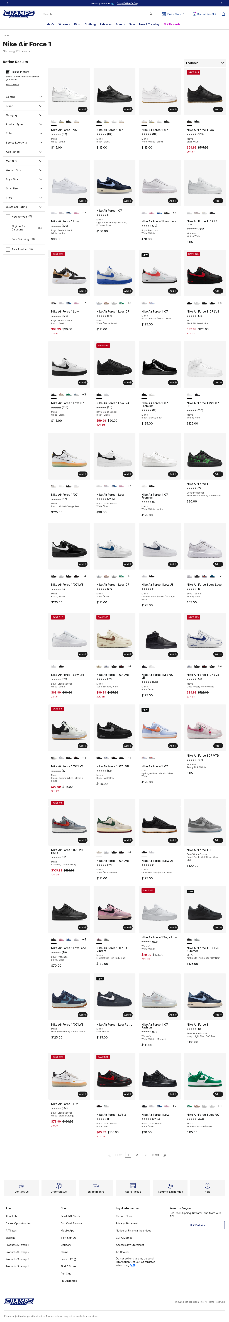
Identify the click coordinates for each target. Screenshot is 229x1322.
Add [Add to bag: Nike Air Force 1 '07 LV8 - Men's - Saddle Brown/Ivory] (127, 654)
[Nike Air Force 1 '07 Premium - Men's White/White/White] (152, 395)
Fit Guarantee (69, 1280)
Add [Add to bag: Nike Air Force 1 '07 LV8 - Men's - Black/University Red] (218, 290)
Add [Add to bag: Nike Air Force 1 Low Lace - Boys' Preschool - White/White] (173, 200)
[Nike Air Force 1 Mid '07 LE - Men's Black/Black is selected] (144, 666)
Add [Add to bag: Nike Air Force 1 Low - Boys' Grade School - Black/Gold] (82, 290)
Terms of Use (124, 1216)
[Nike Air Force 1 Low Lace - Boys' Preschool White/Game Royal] (159, 213)
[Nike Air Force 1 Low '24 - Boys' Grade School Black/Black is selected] (99, 395)
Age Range (24, 151)
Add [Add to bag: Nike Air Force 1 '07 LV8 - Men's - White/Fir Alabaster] (127, 840)
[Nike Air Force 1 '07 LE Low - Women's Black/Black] (212, 213)
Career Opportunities (18, 1223)
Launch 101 (68, 1259)
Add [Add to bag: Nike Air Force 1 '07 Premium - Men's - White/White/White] (173, 474)
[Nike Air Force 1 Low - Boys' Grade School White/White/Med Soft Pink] (61, 213)
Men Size (24, 161)
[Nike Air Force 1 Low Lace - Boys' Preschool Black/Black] (167, 213)
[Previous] (7, 3)
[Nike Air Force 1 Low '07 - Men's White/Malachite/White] (121, 303)
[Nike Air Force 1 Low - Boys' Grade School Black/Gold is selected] (54, 303)
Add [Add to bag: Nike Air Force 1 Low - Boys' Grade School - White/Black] (127, 474)
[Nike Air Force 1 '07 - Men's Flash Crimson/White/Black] (152, 758)
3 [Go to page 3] (146, 1155)
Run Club (66, 1273)
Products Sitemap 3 (17, 1259)
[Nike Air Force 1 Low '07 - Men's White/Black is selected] (54, 395)
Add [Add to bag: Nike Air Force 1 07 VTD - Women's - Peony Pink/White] (218, 745)
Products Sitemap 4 (17, 1266)
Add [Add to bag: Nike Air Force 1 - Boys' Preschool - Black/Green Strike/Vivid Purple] (218, 474)
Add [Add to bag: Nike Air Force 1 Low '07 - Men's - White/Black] (82, 382)
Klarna (64, 1252)
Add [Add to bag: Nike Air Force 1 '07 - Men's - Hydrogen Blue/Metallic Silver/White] (173, 745)
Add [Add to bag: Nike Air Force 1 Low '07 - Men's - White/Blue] (127, 564)
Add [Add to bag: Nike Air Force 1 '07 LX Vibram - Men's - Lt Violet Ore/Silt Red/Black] (127, 927)
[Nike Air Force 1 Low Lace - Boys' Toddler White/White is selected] (189, 576)
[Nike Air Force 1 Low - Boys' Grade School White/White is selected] (54, 213)
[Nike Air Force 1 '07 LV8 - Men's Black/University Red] (76, 576)
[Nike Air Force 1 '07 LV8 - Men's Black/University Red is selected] (189, 303)
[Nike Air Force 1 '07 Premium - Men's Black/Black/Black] (152, 486)
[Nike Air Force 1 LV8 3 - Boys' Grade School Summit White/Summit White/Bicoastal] (106, 1106)
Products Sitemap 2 (17, 1252)
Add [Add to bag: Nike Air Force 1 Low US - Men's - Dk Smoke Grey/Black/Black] (173, 840)
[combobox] (98, 14)
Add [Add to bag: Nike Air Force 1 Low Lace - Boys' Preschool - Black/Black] (82, 927)
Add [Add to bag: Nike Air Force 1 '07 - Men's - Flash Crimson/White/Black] (173, 290)
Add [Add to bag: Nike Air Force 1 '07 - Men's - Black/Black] (127, 109)
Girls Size (24, 188)
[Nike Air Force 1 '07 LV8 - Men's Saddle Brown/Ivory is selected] (99, 666)
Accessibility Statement (130, 1244)
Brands (120, 24)
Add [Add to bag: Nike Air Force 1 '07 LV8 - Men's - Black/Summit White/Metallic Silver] (82, 745)
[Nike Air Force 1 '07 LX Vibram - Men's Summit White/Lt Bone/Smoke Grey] (106, 940)
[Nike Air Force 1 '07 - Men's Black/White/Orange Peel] (61, 122)
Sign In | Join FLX (204, 14)
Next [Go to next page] (155, 1155)
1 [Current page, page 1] (128, 1155)
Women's (64, 24)
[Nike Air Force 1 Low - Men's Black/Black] (197, 122)
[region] (114, 3)
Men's (50, 24)
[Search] (98, 14)
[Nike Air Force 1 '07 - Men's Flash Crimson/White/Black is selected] (144, 303)
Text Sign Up (68, 1237)
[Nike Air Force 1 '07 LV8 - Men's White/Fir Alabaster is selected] (99, 852)
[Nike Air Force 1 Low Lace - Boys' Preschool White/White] (76, 940)
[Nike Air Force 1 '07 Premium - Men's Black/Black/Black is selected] (144, 395)
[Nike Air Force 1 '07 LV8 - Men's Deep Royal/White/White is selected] (189, 666)
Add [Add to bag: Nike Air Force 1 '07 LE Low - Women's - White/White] (218, 200)
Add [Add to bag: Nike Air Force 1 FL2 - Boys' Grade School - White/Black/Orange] (82, 1094)
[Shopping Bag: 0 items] (223, 13)
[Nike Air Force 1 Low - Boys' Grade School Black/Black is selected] (144, 1106)
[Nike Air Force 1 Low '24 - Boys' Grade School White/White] (106, 395)
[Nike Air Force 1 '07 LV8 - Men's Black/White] (212, 303)
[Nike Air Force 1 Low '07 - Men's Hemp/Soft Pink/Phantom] (106, 303)
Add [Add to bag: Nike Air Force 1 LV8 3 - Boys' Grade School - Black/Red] (127, 1094)
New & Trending (149, 24)
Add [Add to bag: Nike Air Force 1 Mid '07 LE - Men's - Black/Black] (173, 654)
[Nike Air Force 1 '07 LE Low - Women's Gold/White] (204, 213)
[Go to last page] (165, 1154)
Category (24, 115)
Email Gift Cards (70, 1216)
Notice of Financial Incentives (133, 1230)
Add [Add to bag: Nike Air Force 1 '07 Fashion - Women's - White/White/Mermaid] (173, 1014)
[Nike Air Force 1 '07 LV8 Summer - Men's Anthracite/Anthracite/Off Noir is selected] (189, 940)
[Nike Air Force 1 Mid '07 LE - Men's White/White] (152, 666)
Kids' (77, 24)
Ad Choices (123, 1252)
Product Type (24, 124)
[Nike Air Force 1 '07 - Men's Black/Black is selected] (99, 122)
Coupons (66, 1244)
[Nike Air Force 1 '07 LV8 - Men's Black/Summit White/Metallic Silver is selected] (54, 758)
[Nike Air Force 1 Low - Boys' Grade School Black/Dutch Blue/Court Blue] (69, 213)
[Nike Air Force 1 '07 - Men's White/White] (114, 122)
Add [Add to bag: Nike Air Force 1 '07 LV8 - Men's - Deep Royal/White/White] (218, 654)
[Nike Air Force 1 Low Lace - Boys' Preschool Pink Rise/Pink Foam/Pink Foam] (152, 213)
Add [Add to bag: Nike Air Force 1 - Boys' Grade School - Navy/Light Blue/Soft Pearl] (218, 1014)
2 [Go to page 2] (137, 1155)
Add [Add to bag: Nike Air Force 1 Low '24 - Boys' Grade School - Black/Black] (127, 382)
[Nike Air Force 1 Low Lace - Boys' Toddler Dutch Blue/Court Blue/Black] (212, 576)
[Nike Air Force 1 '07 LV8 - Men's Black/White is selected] (54, 576)
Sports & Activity (24, 142)
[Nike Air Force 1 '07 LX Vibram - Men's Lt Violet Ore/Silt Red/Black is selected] (99, 940)
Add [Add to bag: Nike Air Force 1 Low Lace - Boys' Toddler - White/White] (218, 564)
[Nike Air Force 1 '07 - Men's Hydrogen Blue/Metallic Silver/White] (152, 303)
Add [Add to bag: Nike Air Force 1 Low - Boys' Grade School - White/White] (82, 200)
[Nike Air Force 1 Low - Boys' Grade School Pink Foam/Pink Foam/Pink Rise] (76, 213)
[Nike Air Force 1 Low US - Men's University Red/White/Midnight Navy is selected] (144, 576)
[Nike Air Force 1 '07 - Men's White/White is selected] (54, 122)
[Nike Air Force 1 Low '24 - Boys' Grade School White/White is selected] (54, 666)
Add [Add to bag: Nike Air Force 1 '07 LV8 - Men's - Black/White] (82, 564)
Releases (106, 24)
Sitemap (10, 1237)
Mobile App (67, 1230)
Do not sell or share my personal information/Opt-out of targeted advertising (135, 1261)
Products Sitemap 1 (17, 1244)
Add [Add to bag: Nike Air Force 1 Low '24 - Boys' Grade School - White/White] (82, 654)
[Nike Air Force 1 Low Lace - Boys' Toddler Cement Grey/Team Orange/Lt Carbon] (204, 576)
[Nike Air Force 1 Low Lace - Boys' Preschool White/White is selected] (144, 213)
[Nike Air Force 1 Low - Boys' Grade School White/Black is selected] (99, 486)
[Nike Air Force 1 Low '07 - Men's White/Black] (114, 303)
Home (6, 35)
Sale (132, 24)
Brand (24, 106)
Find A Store (68, 1266)
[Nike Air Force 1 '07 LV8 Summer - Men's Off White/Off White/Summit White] (197, 940)
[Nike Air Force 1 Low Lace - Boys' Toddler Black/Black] (197, 576)
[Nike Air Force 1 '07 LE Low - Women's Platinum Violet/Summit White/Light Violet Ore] (197, 213)
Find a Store (12, 84)
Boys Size (24, 179)
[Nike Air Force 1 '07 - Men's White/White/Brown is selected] (144, 122)
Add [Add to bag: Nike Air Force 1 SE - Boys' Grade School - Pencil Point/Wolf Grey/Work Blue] (218, 840)
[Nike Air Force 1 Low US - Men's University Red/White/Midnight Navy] (152, 852)
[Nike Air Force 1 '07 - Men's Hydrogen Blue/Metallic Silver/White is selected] (144, 758)
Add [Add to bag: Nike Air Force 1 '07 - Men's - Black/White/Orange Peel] (82, 474)
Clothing (90, 24)
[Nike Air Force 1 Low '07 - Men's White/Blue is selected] (99, 576)
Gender (24, 96)
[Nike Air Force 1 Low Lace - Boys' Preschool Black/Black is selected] (54, 940)
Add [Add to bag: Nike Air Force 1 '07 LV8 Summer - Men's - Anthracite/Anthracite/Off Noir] (218, 927)
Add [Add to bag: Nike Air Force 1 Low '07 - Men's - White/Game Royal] (127, 290)
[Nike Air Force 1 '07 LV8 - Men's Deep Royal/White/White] (197, 303)
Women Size (24, 170)
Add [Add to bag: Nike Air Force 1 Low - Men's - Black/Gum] (218, 109)
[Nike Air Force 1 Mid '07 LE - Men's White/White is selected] (189, 395)
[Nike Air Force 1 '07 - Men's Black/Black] (69, 122)
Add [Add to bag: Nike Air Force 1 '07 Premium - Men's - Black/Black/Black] (173, 382)
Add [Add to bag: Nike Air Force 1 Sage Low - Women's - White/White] (173, 927)
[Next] (221, 3)
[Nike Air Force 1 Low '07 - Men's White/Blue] (76, 395)
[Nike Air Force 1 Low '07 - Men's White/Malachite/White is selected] (189, 1106)
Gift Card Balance (71, 1223)
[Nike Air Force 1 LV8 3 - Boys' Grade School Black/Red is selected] (99, 1106)
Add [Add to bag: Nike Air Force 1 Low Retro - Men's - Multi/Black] (127, 1014)
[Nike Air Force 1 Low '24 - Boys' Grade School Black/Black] (61, 666)
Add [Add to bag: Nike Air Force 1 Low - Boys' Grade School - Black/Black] (173, 1094)
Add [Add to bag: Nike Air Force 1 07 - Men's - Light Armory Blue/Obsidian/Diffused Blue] (127, 200)
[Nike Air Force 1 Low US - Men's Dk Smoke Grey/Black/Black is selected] (144, 852)
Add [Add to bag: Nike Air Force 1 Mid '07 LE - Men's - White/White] (218, 382)
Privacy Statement (127, 1223)
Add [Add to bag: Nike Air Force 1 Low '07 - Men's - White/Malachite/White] (218, 1094)
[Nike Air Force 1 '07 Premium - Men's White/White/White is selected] (144, 486)
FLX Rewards (172, 24)
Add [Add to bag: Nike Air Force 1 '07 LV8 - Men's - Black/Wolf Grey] (127, 745)
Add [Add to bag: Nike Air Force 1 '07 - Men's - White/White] (82, 109)
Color (24, 133)
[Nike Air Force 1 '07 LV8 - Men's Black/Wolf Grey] (204, 303)
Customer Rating (24, 206)
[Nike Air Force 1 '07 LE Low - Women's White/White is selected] (189, 213)
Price (24, 197)
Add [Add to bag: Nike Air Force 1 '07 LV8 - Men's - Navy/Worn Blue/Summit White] (82, 1014)
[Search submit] (151, 14)
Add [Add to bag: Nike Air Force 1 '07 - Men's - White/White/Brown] (173, 109)
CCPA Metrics (124, 1237)
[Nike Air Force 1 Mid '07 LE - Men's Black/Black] (197, 395)
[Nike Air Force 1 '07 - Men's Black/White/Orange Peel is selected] (54, 486)
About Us (11, 1216)
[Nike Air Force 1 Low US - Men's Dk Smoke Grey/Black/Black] (152, 576)
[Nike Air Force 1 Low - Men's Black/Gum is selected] (189, 122)
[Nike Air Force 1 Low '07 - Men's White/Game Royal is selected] (99, 303)
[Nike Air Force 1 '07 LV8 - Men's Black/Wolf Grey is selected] (99, 758)
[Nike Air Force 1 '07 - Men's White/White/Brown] (76, 122)
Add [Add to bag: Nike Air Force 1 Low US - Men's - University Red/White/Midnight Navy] (173, 564)
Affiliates (11, 1230)
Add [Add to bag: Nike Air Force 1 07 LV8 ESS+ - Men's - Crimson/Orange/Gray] (82, 840)
